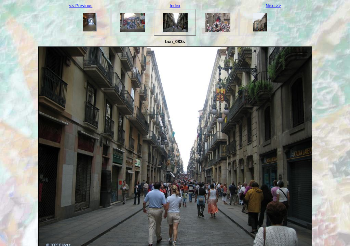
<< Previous (80, 5)
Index (175, 5)
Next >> (273, 5)
